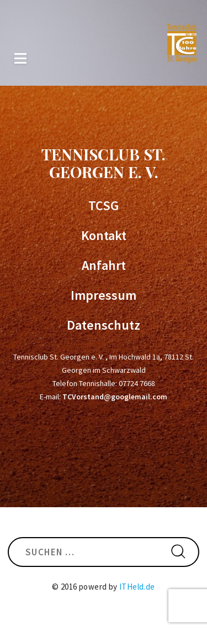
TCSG (103, 206)
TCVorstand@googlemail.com (114, 397)
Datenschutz (103, 325)
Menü (20, 58)
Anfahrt (104, 265)
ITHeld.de (137, 586)
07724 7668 (137, 383)
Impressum (103, 295)
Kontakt (103, 235)
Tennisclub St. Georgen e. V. (103, 163)
